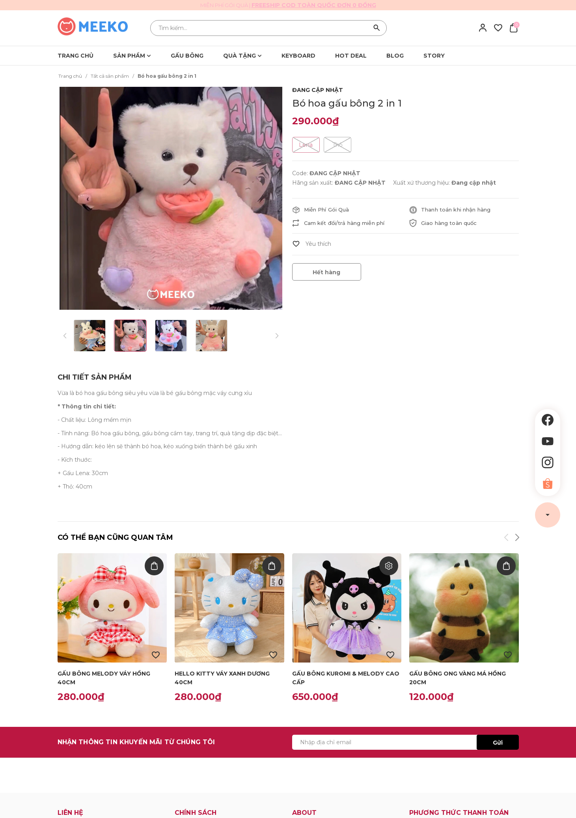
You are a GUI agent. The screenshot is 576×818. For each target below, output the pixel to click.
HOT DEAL (351, 55)
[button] (516, 539)
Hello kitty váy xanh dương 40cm (222, 678)
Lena (306, 145)
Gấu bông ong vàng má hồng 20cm (457, 678)
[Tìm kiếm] (377, 28)
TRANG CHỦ (75, 55)
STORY (434, 55)
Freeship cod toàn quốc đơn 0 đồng (314, 5)
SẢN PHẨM (132, 55)
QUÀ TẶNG (242, 55)
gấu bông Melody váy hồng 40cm (104, 678)
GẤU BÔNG (187, 55)
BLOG (395, 55)
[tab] (95, 377)
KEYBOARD (298, 55)
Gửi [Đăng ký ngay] (498, 742)
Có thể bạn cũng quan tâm (115, 537)
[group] (173, 198)
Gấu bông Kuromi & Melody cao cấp (345, 678)
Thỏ (337, 145)
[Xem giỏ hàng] (513, 27)
